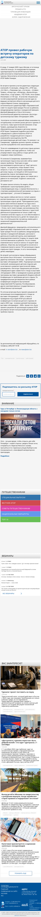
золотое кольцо (20, 358)
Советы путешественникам (16, 508)
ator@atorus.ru (13, 903)
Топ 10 (5, 519)
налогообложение (30, 709)
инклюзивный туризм (31, 765)
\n (7, 349)
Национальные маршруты (15, 514)
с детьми (16, 815)
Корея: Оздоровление (21, 17)
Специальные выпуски (13, 497)
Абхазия (5, 813)
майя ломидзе (29, 358)
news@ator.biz (26, 349)
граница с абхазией (14, 813)
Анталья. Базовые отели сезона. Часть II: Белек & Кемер (18, 577)
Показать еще (20, 873)
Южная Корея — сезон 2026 (9, 583)
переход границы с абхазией (28, 813)
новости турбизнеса (19, 765)
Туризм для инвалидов (20, 12)
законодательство (9, 358)
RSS (2, 896)
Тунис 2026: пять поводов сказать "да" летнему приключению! (20, 563)
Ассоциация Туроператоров (8, 2)
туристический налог (19, 711)
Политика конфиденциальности (9, 886)
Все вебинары (8, 593)
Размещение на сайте (9, 891)
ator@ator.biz (13, 349)
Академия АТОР (20, 14)
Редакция (4, 889)
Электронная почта (7, 390)
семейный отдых (7, 815)
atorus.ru (17, 915)
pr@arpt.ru (17, 906)
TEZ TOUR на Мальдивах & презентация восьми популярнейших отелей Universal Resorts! (20, 589)
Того (2, 358)
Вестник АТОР (9, 503)
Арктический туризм (20, 7)
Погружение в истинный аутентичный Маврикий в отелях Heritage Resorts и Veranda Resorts (18, 570)
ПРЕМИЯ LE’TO (20, 9)
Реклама (4, 893)
